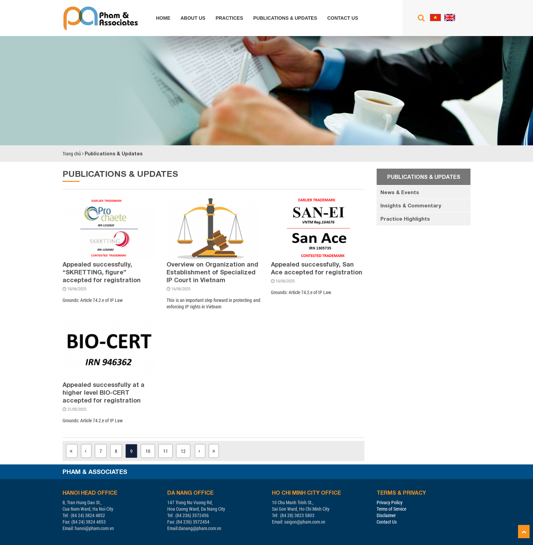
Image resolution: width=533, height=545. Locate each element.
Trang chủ (72, 153)
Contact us (342, 18)
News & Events (399, 192)
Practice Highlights (405, 219)
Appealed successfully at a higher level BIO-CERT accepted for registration (103, 392)
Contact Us (387, 521)
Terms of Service (391, 509)
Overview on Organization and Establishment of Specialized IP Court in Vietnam (212, 272)
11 (165, 451)
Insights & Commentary (410, 205)
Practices (229, 18)
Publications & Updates (285, 18)
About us (192, 18)
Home (163, 18)
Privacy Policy (389, 502)
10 (147, 451)
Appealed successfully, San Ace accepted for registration (316, 268)
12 (183, 451)
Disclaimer (386, 515)
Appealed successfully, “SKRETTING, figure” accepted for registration (102, 272)
